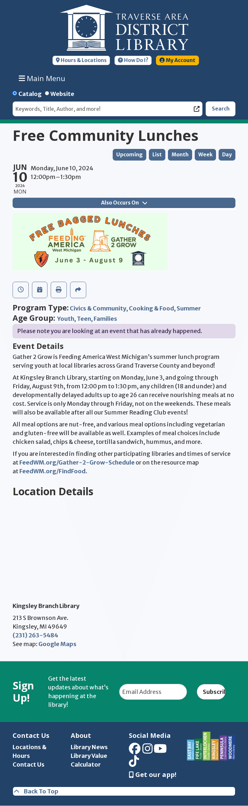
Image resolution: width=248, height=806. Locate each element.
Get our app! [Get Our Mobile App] (152, 775)
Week (205, 155)
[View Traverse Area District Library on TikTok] (134, 763)
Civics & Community (98, 308)
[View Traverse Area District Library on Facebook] (134, 751)
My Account (177, 60)
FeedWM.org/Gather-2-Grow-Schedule (77, 462)
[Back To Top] (124, 791)
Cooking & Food (151, 308)
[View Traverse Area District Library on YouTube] (160, 751)
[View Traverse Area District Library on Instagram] (147, 751)
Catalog (30, 94)
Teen (84, 318)
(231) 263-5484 (35, 635)
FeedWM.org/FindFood (52, 471)
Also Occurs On (124, 203)
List (157, 155)
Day (227, 155)
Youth (65, 318)
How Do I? (133, 60)
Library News (89, 747)
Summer (189, 308)
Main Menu (42, 78)
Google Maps (57, 644)
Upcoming (129, 155)
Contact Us (29, 764)
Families (105, 318)
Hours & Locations (81, 60)
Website (62, 94)
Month (180, 155)
